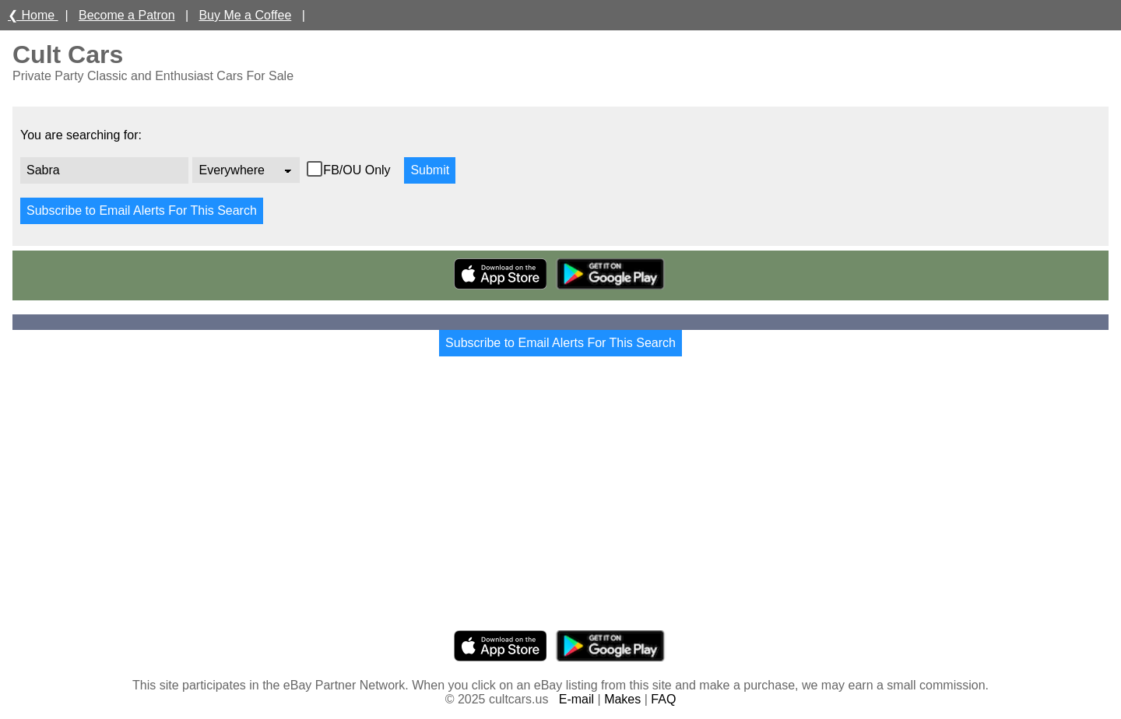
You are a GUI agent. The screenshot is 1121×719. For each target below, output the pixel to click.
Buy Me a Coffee (245, 15)
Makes (622, 699)
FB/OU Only (358, 170)
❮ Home (33, 15)
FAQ (663, 699)
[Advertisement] (560, 507)
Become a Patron (127, 15)
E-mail (576, 699)
